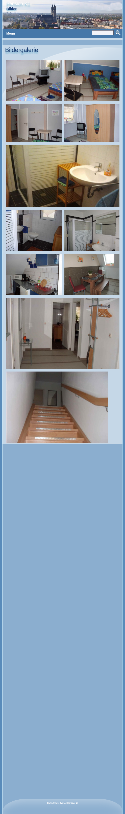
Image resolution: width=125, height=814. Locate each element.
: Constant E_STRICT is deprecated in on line (62, 407)
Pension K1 (18, 3)
